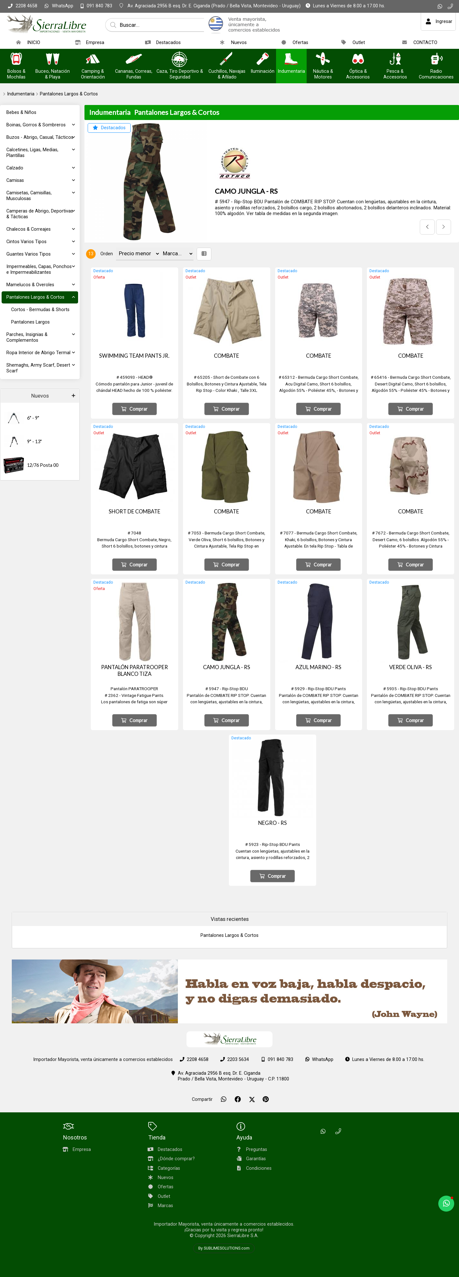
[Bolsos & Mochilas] (16, 59)
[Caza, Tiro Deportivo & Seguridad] (180, 59)
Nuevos (40, 396)
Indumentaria (20, 94)
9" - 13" (34, 441)
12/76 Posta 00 (42, 465)
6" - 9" (33, 418)
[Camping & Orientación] (93, 59)
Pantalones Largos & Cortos (69, 94)
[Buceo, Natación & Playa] (53, 59)
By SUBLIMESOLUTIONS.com (224, 1248)
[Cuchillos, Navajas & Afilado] (227, 59)
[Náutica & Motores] (323, 59)
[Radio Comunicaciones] (436, 59)
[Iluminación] (263, 59)
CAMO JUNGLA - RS (246, 191)
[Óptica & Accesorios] (358, 59)
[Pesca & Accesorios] (395, 59)
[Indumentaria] (291, 59)
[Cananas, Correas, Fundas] (134, 59)
